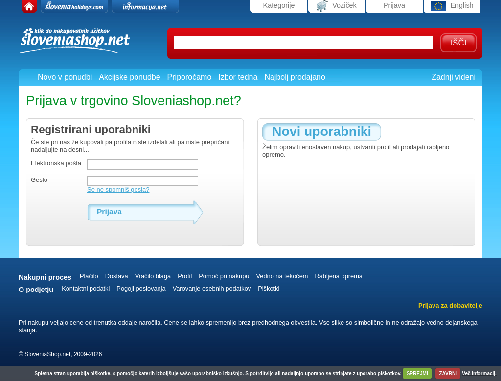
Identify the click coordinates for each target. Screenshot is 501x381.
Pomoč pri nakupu (224, 276)
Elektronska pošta (56, 163)
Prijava (394, 5)
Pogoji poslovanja (140, 288)
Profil (185, 276)
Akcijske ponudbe (129, 77)
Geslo (39, 179)
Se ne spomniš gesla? (118, 189)
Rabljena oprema (338, 276)
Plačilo (89, 276)
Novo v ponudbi (65, 77)
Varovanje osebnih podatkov (212, 288)
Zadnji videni (454, 77)
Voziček (337, 6)
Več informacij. (479, 373)
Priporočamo (189, 77)
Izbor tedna (237, 77)
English (452, 6)
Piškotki (268, 288)
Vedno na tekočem (282, 276)
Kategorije (279, 5)
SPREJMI (417, 373)
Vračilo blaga (153, 276)
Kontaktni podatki (86, 288)
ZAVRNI (448, 373)
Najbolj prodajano (294, 77)
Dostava (116, 276)
